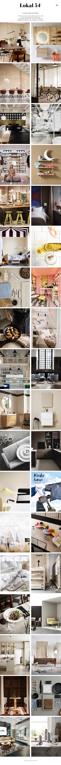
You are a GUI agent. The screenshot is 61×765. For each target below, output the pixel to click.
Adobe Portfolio (33, 760)
